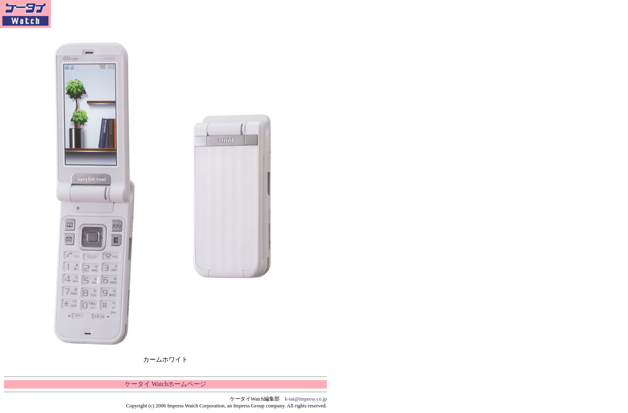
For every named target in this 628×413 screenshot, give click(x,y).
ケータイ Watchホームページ (165, 384)
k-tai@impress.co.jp (306, 399)
